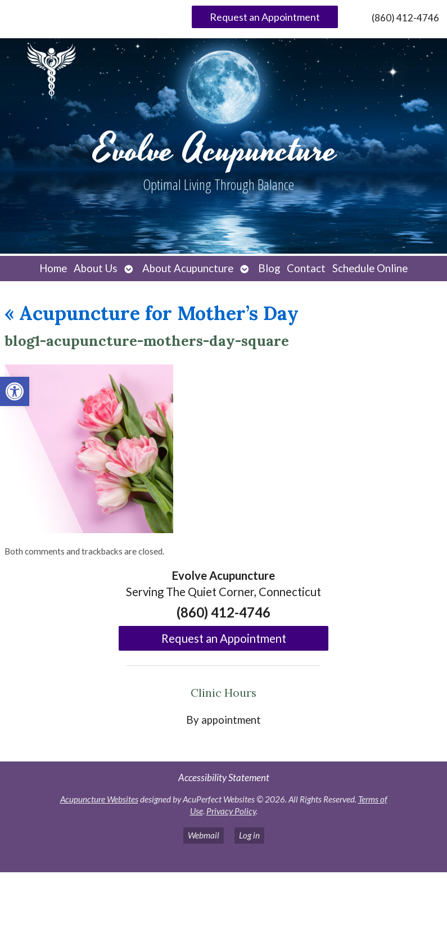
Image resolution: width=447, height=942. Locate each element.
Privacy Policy (231, 811)
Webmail (203, 835)
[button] (14, 391)
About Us (96, 268)
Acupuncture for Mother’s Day (151, 313)
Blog (269, 268)
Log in (249, 835)
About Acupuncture (187, 268)
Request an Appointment (265, 17)
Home (53, 268)
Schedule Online (370, 268)
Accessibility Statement (223, 777)
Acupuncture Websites (99, 799)
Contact (306, 268)
